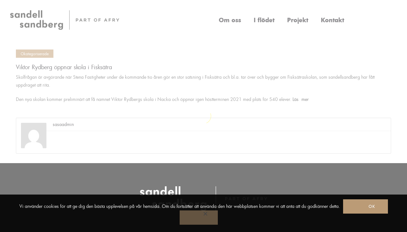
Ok (372, 206)
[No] (199, 217)
